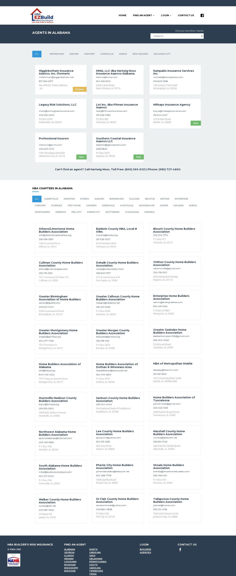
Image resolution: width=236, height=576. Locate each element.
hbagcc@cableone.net (108, 302)
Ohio (92, 555)
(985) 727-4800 (169, 169)
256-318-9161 (102, 340)
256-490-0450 (161, 340)
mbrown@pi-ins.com (50, 144)
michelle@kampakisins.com (168, 77)
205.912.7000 (46, 306)
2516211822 (101, 148)
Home (122, 15)
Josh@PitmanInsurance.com (111, 111)
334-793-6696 (103, 374)
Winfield (149, 212)
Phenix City (93, 212)
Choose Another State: (189, 30)
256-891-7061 (160, 441)
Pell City (76, 212)
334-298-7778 (103, 475)
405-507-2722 (46, 148)
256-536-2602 (46, 408)
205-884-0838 (104, 509)
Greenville (108, 205)
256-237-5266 (103, 306)
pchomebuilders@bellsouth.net (112, 471)
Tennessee (96, 571)
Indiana (69, 558)
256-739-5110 (46, 273)
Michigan (70, 564)
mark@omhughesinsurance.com (56, 111)
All (37, 54)
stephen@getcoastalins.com (111, 144)
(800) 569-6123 (135, 169)
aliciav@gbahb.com (49, 302)
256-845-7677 (103, 273)
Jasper (164, 205)
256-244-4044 (104, 404)
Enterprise (181, 199)
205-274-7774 (160, 235)
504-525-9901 (103, 81)
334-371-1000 (46, 476)
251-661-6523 (159, 374)
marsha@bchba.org (107, 235)
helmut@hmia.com (106, 77)
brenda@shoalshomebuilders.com (171, 471)
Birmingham (57, 54)
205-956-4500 (46, 115)
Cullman (134, 199)
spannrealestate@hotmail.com (55, 438)
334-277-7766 (46, 340)
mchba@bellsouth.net (165, 437)
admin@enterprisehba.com (168, 302)
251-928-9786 (103, 115)
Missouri (70, 571)
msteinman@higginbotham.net (56, 77)
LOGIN (166, 15)
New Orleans (140, 54)
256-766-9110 (160, 475)
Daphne (74, 54)
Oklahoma (95, 558)
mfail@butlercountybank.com (55, 472)
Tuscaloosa (132, 212)
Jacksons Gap (147, 205)
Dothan (164, 199)
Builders (145, 549)
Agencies (145, 552)
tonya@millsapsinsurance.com (169, 111)
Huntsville (126, 205)
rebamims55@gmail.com (167, 268)
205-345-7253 (160, 407)
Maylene (178, 205)
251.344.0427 (160, 115)
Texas (93, 574)
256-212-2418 (160, 509)
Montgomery (42, 212)
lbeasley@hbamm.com (165, 370)
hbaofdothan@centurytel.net (111, 370)
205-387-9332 (46, 510)
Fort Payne (74, 205)
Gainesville (107, 54)
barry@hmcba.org (49, 404)
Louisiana (70, 561)
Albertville (51, 199)
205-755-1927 (160, 272)
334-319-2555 (103, 441)
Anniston (69, 199)
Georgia (69, 552)
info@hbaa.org (47, 370)
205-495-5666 (46, 442)
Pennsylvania (97, 561)
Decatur (150, 199)
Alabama (69, 549)
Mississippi (71, 568)
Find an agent (143, 15)
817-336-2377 (46, 81)
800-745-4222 (47, 374)
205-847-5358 (160, 81)
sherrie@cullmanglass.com (53, 269)
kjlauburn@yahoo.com (108, 437)
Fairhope (89, 54)
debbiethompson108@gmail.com (171, 336)
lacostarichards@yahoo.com (111, 505)
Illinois (69, 555)
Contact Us (186, 15)
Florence (56, 205)
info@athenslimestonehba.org (55, 235)
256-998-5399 (46, 239)
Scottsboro (112, 212)
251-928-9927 (103, 239)
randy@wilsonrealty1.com (110, 269)
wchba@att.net (47, 505)
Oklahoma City (162, 54)
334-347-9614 (160, 306)
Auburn (99, 199)
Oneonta (61, 212)
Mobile (123, 54)
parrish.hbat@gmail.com (167, 403)
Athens (84, 199)
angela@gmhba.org (50, 336)
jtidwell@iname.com (164, 505)
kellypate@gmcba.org (108, 336)
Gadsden (91, 205)
